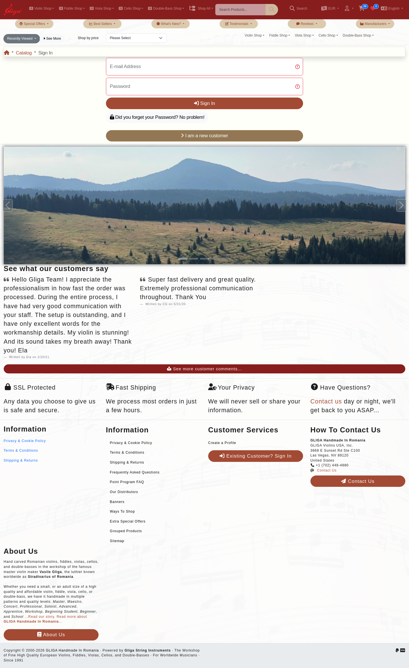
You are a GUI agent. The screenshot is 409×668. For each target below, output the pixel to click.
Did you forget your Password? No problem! (157, 117)
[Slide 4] (215, 258)
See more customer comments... (204, 369)
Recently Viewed (20, 39)
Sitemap (117, 541)
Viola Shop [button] (100, 8)
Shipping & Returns (21, 460)
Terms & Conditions (21, 451)
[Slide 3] (204, 258)
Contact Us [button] (357, 481)
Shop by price (88, 38)
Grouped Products (126, 531)
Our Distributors (124, 492)
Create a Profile (222, 443)
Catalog (24, 53)
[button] (329, 9)
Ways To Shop (122, 511)
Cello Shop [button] (130, 8)
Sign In (204, 103)
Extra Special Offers (128, 521)
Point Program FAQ (127, 482)
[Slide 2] (193, 258)
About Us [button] (51, 634)
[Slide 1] (182, 258)
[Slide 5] (226, 258)
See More (52, 39)
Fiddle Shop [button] (70, 8)
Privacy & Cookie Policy (25, 441)
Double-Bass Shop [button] (164, 8)
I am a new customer (204, 135)
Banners (117, 502)
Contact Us (327, 470)
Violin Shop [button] (40, 8)
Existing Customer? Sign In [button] (256, 456)
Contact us (326, 401)
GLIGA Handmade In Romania (72, 650)
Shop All (199, 8)
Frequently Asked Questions (135, 472)
